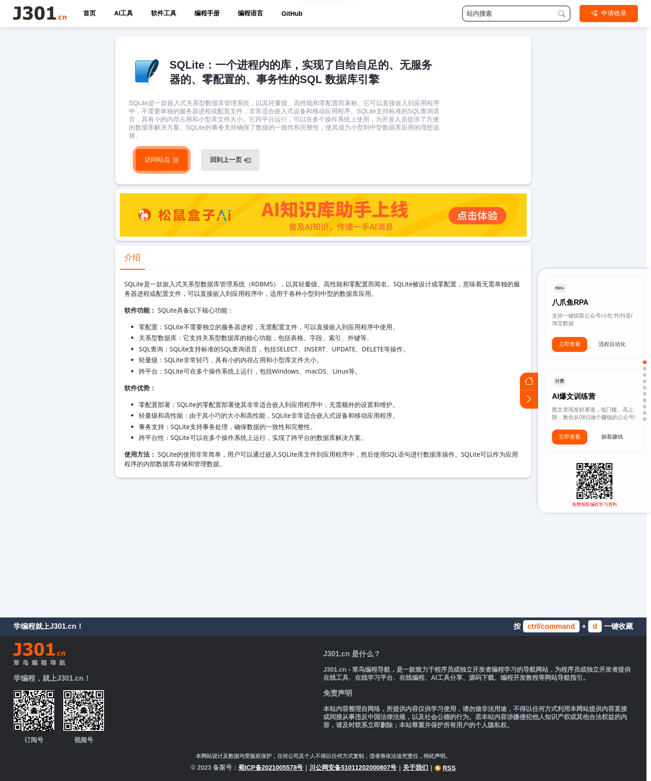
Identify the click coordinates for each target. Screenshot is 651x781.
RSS (445, 768)
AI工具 (123, 13)
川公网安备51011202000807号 (352, 767)
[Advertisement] (323, 545)
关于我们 (415, 767)
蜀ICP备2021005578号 (270, 767)
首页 (89, 13)
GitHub (291, 13)
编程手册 (207, 13)
